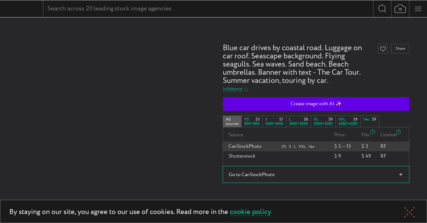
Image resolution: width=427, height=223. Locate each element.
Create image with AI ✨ (316, 103)
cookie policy (250, 212)
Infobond (232, 89)
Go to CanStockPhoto (251, 174)
